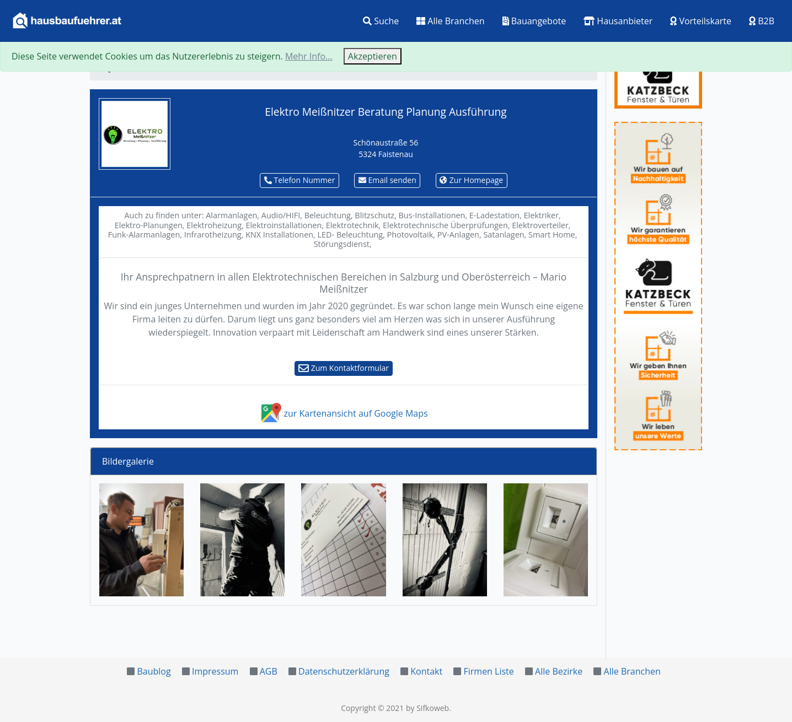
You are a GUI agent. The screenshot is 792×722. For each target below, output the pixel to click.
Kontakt (426, 671)
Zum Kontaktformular (343, 368)
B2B (761, 21)
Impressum (215, 671)
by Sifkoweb (427, 708)
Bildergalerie (128, 461)
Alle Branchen (450, 21)
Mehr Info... (309, 56)
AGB (268, 671)
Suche (381, 21)
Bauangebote (534, 21)
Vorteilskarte (700, 21)
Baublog (153, 671)
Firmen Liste (488, 671)
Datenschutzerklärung (343, 671)
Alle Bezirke (558, 671)
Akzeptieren (372, 56)
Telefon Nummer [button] (299, 180)
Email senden (387, 180)
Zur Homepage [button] (471, 180)
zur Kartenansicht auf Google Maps (343, 413)
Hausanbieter (618, 21)
